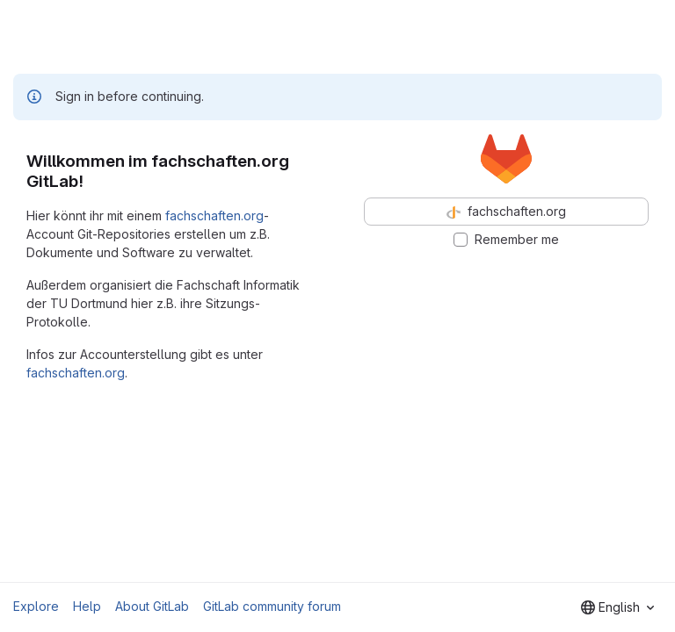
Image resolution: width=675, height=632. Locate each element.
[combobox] (617, 607)
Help (87, 606)
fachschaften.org (214, 215)
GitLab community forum (272, 606)
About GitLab (152, 606)
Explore (36, 606)
